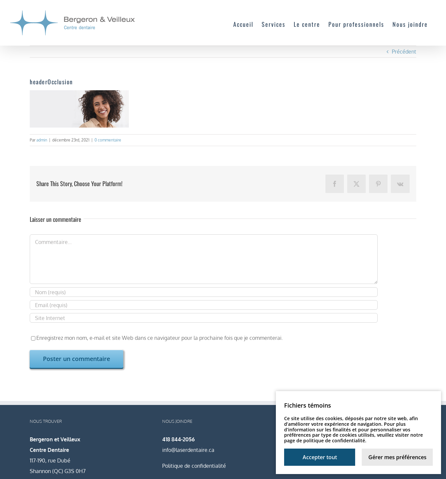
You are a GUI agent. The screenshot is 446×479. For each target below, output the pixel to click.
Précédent (404, 51)
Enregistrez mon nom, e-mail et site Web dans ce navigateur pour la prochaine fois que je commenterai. (159, 338)
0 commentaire (107, 140)
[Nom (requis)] (204, 292)
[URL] (204, 318)
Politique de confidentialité (194, 465)
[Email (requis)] (204, 305)
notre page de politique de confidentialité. (353, 438)
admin (41, 140)
